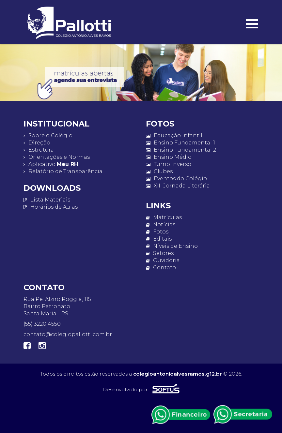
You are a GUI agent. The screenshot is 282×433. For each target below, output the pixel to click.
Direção (37, 143)
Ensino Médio (169, 157)
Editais (159, 239)
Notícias (160, 224)
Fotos (157, 232)
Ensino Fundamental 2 (181, 150)
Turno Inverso (168, 164)
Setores (160, 253)
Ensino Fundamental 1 (180, 143)
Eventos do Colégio (176, 178)
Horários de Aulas (51, 207)
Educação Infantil (174, 135)
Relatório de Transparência (63, 171)
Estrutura (39, 150)
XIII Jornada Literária (178, 186)
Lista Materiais (47, 200)
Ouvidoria (163, 260)
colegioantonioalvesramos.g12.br (177, 374)
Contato (161, 267)
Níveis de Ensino (172, 246)
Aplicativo (51, 164)
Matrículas (164, 217)
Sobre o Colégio (48, 135)
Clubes (159, 171)
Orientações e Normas (57, 157)
